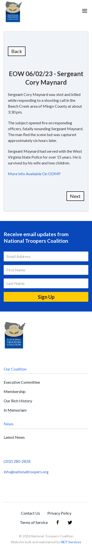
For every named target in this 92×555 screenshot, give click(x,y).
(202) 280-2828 (17, 461)
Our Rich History (18, 400)
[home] (13, 11)
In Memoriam (15, 410)
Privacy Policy (59, 513)
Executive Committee (22, 382)
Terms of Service (34, 522)
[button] (84, 10)
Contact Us (30, 513)
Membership (15, 391)
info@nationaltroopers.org (26, 471)
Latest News (14, 437)
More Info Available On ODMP (34, 173)
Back (16, 51)
